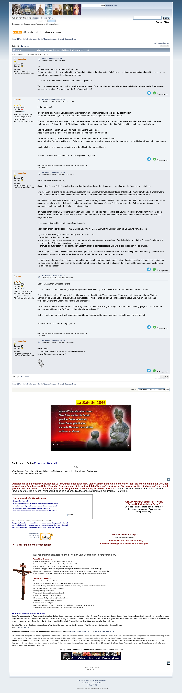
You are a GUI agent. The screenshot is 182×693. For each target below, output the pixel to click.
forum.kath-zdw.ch (105, 631)
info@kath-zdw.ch (22, 627)
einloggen (35, 18)
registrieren (48, 18)
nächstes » (166, 43)
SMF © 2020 (90, 680)
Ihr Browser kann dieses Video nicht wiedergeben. (91, 428)
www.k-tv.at (34, 538)
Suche (15, 463)
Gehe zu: (134, 390)
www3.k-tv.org (34, 533)
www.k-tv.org (34, 536)
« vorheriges (157, 43)
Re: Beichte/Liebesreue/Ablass (53, 99)
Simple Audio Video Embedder (92, 683)
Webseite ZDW (111, 5)
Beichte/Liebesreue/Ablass (52, 59)
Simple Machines (100, 680)
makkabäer (21, 59)
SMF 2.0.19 (81, 680)
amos (18, 99)
